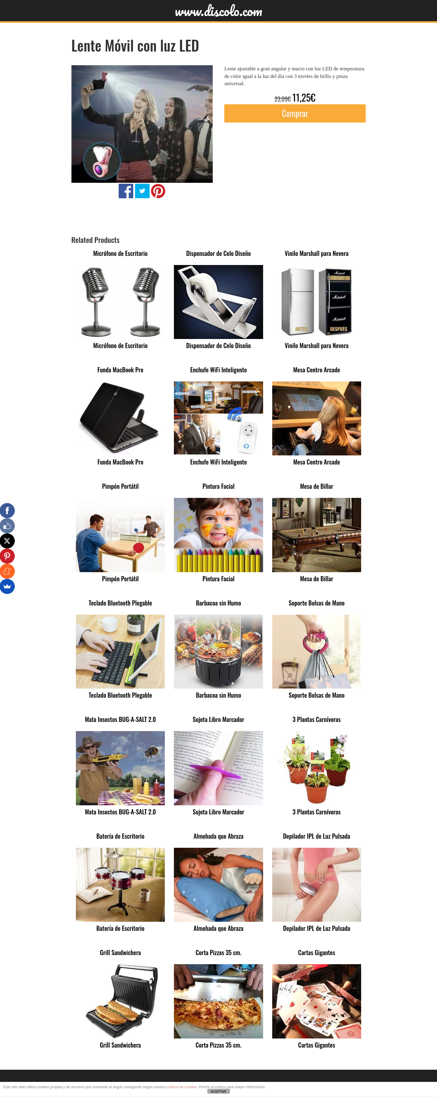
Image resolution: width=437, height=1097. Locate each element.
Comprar (295, 113)
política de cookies (182, 1087)
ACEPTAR (218, 1091)
